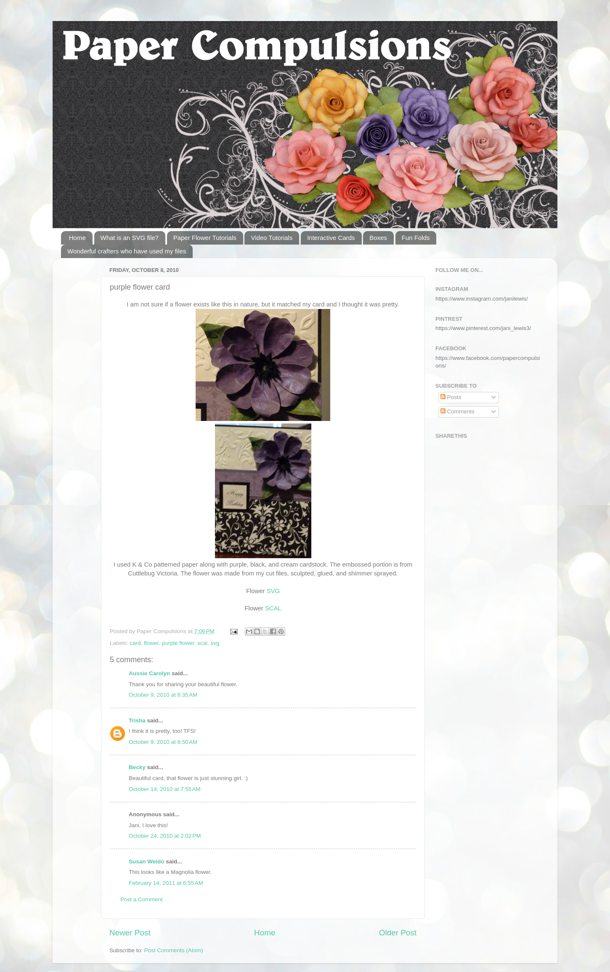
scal (202, 643)
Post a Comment (141, 899)
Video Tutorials (271, 237)
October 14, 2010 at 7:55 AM (165, 789)
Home (77, 237)
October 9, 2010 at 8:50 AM (163, 742)
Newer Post (130, 932)
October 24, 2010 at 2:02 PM (165, 836)
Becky (137, 767)
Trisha (137, 720)
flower (151, 643)
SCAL (273, 608)
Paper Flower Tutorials (204, 237)
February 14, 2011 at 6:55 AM (166, 883)
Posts (450, 397)
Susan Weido (146, 861)
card (135, 643)
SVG (273, 591)
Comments (457, 411)
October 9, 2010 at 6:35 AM (163, 695)
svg (214, 643)
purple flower (178, 643)
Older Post (397, 932)
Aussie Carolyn (149, 673)
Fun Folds (416, 237)
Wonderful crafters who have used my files (126, 251)
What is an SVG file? (130, 237)
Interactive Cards (331, 237)
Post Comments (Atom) (173, 950)
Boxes (378, 237)
